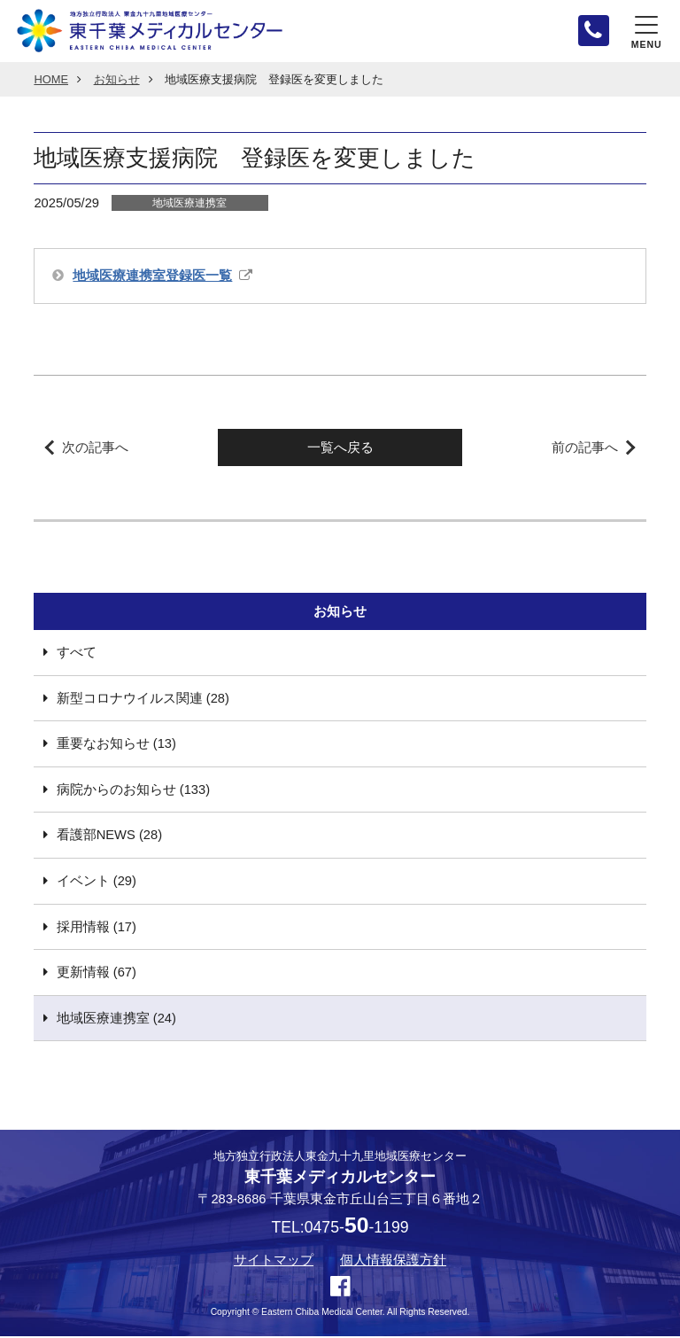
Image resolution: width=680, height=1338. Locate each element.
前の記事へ (585, 449)
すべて (77, 654)
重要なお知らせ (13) (116, 746)
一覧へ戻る (340, 449)
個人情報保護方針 (393, 1262)
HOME (51, 81)
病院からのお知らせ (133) (133, 791)
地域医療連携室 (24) (116, 1020)
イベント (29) (96, 882)
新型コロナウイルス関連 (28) (143, 700)
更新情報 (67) (96, 974)
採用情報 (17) (96, 929)
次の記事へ (95, 449)
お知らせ (117, 81)
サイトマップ (273, 1262)
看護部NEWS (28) (109, 837)
